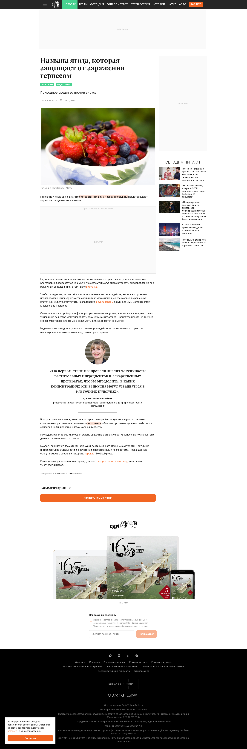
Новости (70, 4)
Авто (182, 4)
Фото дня (97, 4)
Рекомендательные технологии (114, 671)
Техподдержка (141, 671)
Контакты (94, 662)
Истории (158, 4)
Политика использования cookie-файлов (163, 666)
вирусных (92, 286)
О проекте (80, 662)
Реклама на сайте (138, 662)
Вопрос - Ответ (117, 4)
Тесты (83, 4)
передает (90, 453)
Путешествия (140, 4)
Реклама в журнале (161, 662)
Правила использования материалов (82, 666)
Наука (172, 4)
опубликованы (104, 301)
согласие (12, 731)
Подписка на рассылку (102, 615)
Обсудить (67, 100)
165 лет (196, 4)
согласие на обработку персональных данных (124, 620)
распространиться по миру (113, 461)
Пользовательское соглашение (122, 666)
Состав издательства (114, 662)
